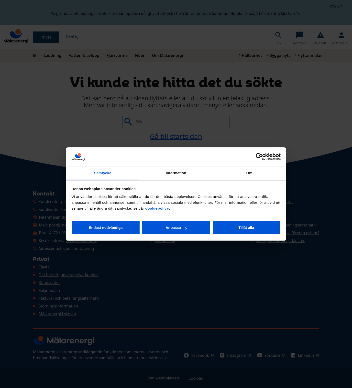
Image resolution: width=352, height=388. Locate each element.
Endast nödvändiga (105, 227)
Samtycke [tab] (102, 173)
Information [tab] (176, 173)
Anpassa (176, 227)
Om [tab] (249, 173)
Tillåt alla (246, 227)
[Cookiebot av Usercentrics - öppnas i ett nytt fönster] (259, 157)
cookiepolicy (157, 208)
